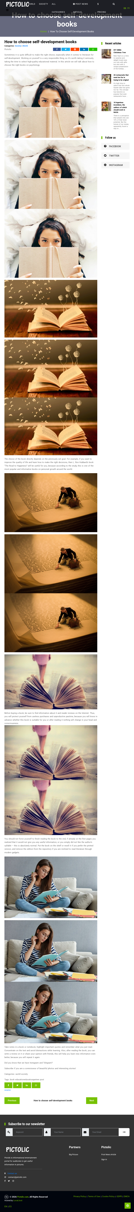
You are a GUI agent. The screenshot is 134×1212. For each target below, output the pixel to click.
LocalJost (17, 1200)
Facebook (112, 146)
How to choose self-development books (53, 1100)
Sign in (104, 1159)
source (7, 1090)
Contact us (12, 1173)
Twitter (111, 155)
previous (12, 1100)
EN (125, 8)
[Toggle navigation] (7, 10)
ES (128, 8)
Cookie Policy (108, 1196)
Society (43, 4)
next (91, 1100)
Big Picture (73, 1154)
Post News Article (80, 8)
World (31, 4)
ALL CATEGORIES (58, 8)
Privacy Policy (79, 1196)
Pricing (101, 8)
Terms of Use (94, 1196)
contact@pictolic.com (17, 1177)
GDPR (119, 1196)
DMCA (127, 1196)
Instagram (113, 165)
